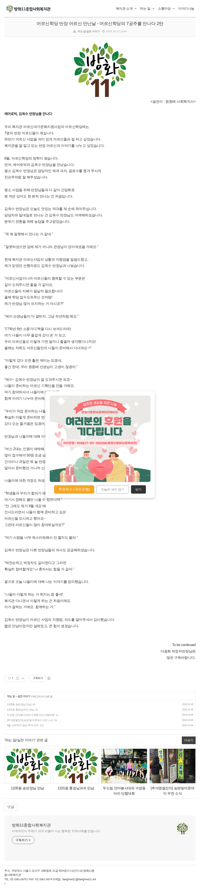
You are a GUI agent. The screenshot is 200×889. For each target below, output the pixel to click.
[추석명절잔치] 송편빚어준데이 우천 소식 (30, 720)
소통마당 (166, 8)
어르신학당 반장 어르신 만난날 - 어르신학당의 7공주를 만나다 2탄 (100, 23)
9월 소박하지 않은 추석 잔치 (23, 725)
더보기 (188, 740)
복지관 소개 (126, 8)
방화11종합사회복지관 (31, 825)
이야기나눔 (186, 8)
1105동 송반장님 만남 (19, 704)
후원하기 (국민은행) (74, 489)
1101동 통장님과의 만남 (20, 709)
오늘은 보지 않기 (112, 489)
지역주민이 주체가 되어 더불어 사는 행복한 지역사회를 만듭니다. (56, 831)
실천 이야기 (24, 696)
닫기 (138, 489)
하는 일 (147, 8)
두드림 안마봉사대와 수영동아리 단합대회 (31, 715)
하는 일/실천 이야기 (89, 31)
